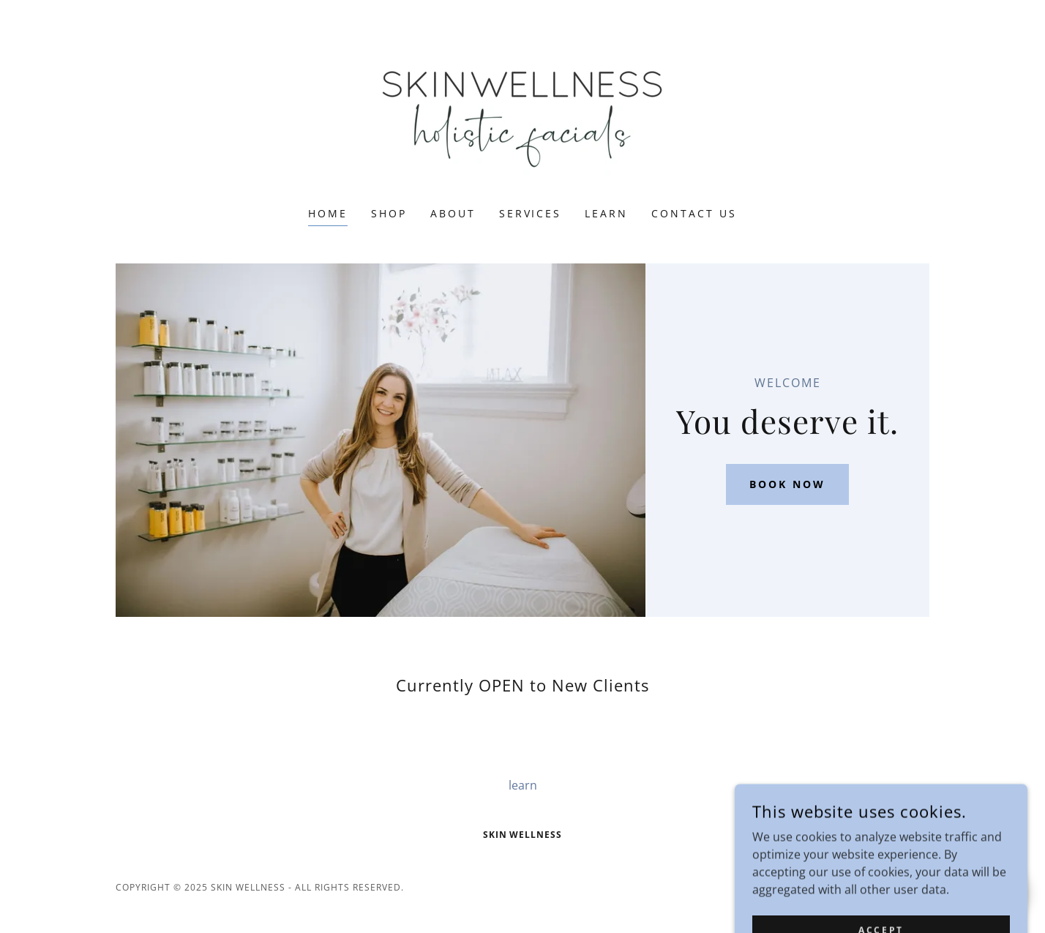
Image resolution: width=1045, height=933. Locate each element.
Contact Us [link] (694, 213)
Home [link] (328, 213)
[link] (522, 113)
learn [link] (606, 213)
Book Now (787, 484)
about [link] (453, 213)
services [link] (530, 213)
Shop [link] (389, 213)
